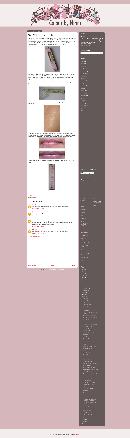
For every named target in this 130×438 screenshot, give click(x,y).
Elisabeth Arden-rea (88, 395)
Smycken (83, 93)
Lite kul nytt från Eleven (88, 384)
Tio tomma (83, 95)
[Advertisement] (52, 251)
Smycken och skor (87, 348)
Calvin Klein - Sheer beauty (89, 408)
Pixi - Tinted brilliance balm (89, 346)
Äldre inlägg (73, 265)
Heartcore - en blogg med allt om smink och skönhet (84, 223)
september (86, 288)
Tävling (82, 100)
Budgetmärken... (87, 330)
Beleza (82, 206)
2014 (83, 277)
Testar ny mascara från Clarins (90, 369)
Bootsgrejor (86, 328)
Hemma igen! (86, 357)
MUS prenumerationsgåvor (89, 367)
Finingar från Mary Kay (88, 371)
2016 (83, 273)
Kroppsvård (83, 73)
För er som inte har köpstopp (90, 324)
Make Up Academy (87, 376)
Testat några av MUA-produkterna (91, 373)
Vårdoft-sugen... (87, 406)
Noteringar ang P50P (88, 326)
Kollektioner (83, 71)
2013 (83, 280)
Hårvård (82, 68)
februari (85, 302)
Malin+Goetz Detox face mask (90, 363)
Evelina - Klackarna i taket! (84, 214)
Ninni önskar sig (87, 380)
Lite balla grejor (87, 352)
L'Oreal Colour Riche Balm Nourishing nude (89, 403)
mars (84, 300)
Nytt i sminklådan (85, 80)
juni (84, 294)
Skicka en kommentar (35, 236)
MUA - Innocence (87, 365)
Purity (82, 249)
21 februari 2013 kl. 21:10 (38, 216)
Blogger (77, 434)
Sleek (84, 322)
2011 (83, 421)
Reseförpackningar (87, 361)
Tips (81, 98)
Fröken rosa (84, 218)
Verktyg (82, 103)
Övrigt (82, 110)
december (86, 281)
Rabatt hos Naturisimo (88, 388)
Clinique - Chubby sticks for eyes (91, 338)
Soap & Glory (86, 354)
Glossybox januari (87, 410)
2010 (83, 423)
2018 (83, 269)
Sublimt (83, 261)
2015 (83, 275)
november (86, 284)
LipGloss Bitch (85, 235)
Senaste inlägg (32, 265)
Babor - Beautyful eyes (88, 397)
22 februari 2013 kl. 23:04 (38, 233)
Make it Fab (84, 238)
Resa (82, 88)
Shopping (83, 90)
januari (85, 417)
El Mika (83, 209)
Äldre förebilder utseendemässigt (91, 317)
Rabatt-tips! (86, 341)
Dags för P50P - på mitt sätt (89, 332)
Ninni (33, 211)
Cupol (84, 386)
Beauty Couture (85, 203)
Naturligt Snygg (85, 242)
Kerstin (33, 219)
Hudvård (83, 66)
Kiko (84, 350)
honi (82, 229)
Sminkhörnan (84, 257)
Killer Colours (84, 232)
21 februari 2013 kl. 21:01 (38, 208)
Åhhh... (85, 392)
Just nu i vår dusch (87, 359)
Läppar (34, 197)
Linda (33, 204)
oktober (85, 286)
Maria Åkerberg (87, 320)
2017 (83, 271)
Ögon (82, 108)
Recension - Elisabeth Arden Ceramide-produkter (90, 400)
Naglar (82, 78)
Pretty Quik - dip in (87, 336)
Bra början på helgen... (88, 378)
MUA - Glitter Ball (87, 306)
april (84, 298)
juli (84, 292)
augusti (85, 290)
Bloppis (82, 61)
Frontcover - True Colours (89, 382)
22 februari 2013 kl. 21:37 (38, 226)
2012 (83, 419)
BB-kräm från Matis (87, 414)
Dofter (82, 63)
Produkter (83, 83)
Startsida (53, 265)
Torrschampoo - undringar (89, 315)
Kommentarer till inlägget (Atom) (56, 269)
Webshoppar (84, 105)
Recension (83, 85)
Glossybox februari (87, 304)
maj (84, 296)
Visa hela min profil (85, 45)
